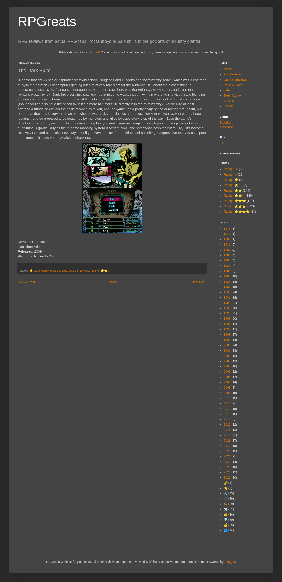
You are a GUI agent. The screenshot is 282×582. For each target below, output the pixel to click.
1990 (227, 292)
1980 (227, 239)
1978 (227, 228)
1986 (227, 271)
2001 (227, 350)
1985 (227, 265)
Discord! (94, 52)
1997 (227, 329)
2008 (227, 387)
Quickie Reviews (79, 270)
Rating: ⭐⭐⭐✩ (236, 206)
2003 (227, 361)
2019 (227, 445)
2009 (37, 270)
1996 (227, 324)
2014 (227, 419)
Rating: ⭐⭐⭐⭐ (237, 211)
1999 (227, 340)
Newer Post (27, 282)
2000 (227, 345)
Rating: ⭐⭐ (233, 190)
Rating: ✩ (230, 174)
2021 (227, 456)
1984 (227, 260)
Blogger (229, 562)
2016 (227, 430)
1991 (227, 297)
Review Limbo (233, 85)
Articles (229, 101)
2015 (227, 424)
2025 (227, 477)
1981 (227, 244)
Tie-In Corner (233, 95)
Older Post (198, 282)
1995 (227, 318)
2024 (227, 472)
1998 (227, 334)
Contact (229, 106)
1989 (227, 287)
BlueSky (225, 122)
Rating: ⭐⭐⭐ (235, 201)
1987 (227, 276)
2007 (227, 382)
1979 (227, 234)
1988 (227, 281)
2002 (227, 356)
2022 (227, 461)
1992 (227, 303)
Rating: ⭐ (231, 180)
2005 (227, 371)
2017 (227, 435)
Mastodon (226, 127)
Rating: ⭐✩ (232, 185)
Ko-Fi (223, 143)
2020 (227, 451)
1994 (227, 313)
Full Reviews (232, 74)
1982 (227, 250)
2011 (227, 403)
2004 (227, 366)
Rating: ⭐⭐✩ (100, 270)
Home (113, 282)
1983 (227, 255)
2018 (227, 440)
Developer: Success (54, 270)
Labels (228, 90)
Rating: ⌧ (231, 169)
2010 (227, 398)
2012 (227, 408)
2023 (227, 467)
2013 (227, 414)
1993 (227, 308)
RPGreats (47, 21)
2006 (227, 377)
